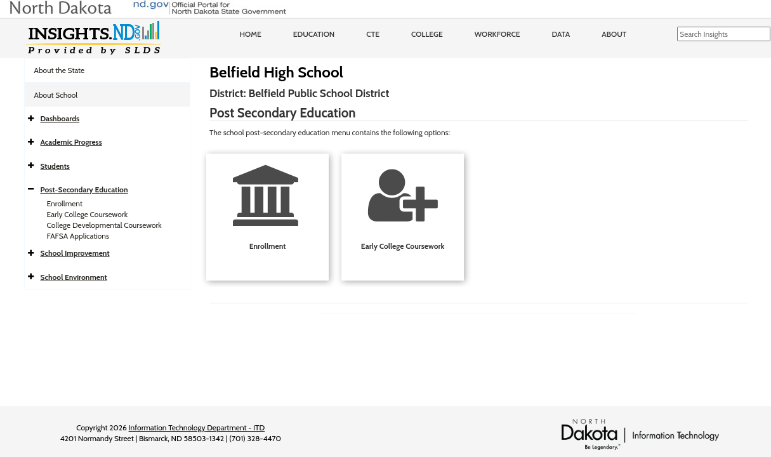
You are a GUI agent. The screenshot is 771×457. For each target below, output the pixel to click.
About (614, 34)
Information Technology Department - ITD (197, 427)
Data (561, 34)
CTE (372, 34)
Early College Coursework (87, 214)
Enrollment (64, 203)
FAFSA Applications (78, 236)
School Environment (74, 277)
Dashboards (60, 118)
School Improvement (75, 253)
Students (55, 166)
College (427, 34)
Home (250, 34)
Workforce (497, 34)
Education (314, 34)
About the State (59, 70)
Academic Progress (71, 142)
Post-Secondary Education (84, 189)
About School (56, 95)
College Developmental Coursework (104, 225)
